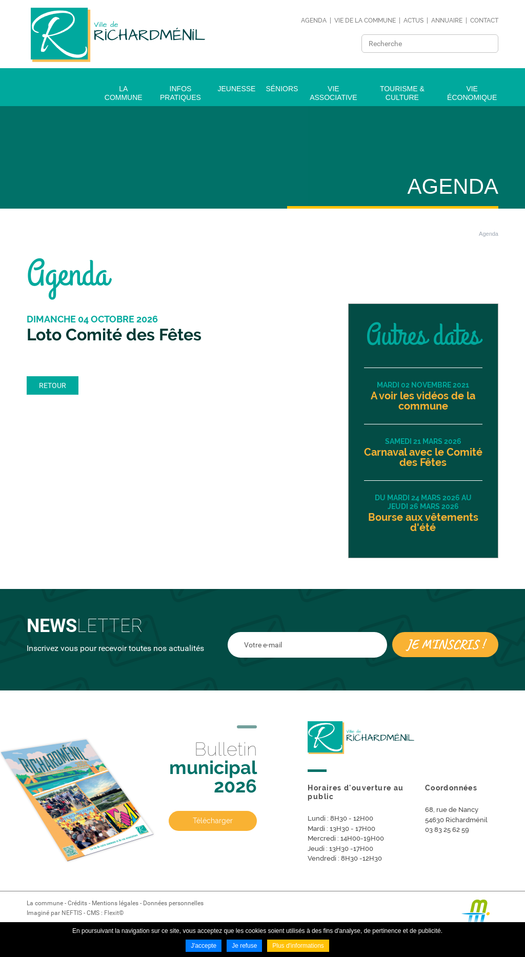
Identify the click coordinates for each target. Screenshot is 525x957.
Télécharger (213, 821)
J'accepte (203, 945)
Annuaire (446, 20)
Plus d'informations (298, 945)
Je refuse (244, 945)
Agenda (314, 20)
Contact (484, 20)
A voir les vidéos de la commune (423, 401)
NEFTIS (72, 913)
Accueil (453, 233)
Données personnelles (173, 903)
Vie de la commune (365, 20)
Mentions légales (115, 903)
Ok (487, 43)
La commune (45, 903)
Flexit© (114, 913)
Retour (52, 385)
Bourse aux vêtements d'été (423, 522)
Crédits (77, 903)
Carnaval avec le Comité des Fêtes (423, 457)
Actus (413, 20)
